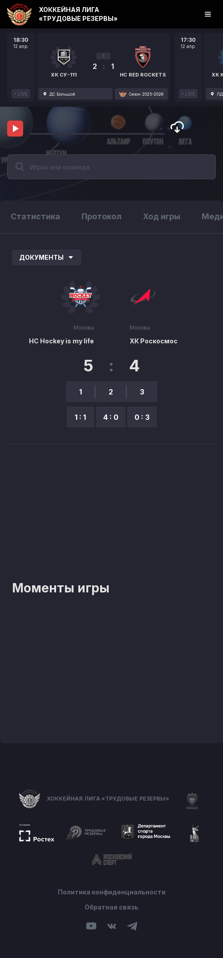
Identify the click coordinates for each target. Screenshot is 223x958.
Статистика (35, 216)
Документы (46, 257)
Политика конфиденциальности (112, 892)
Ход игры (161, 216)
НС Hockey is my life (61, 341)
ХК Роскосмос (154, 341)
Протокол (101, 216)
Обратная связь (111, 907)
